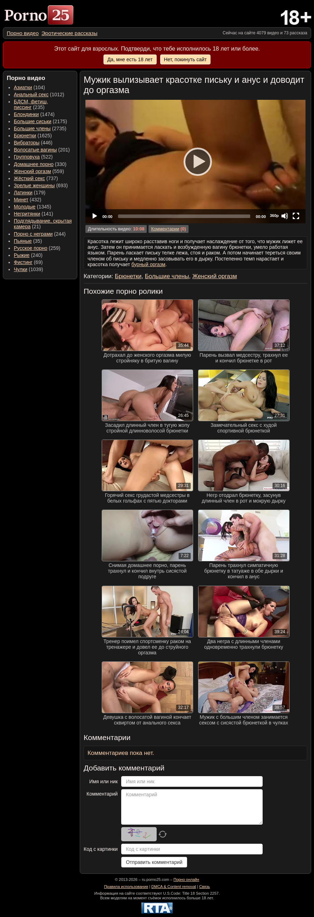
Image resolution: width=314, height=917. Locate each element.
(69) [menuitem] (28, 262)
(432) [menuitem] (27, 199)
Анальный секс (31, 94)
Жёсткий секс (29, 178)
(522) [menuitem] (33, 157)
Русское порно (30, 248)
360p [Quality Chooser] (274, 215)
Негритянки (27, 214)
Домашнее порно (34, 164)
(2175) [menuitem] (40, 121)
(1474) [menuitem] (34, 114)
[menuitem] (23, 33)
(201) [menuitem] (42, 150)
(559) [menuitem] (39, 171)
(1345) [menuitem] (32, 207)
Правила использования (126, 886)
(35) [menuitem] (28, 241)
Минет (21, 199)
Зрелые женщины (34, 185)
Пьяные (23, 241)
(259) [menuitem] (37, 248)
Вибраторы (26, 142)
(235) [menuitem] (31, 104)
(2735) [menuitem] (40, 128)
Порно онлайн (186, 879)
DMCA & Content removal (173, 886)
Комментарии (165, 229)
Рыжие (21, 255)
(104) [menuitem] (29, 87)
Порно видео (23, 33)
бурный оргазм (148, 264)
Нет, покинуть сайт (185, 59)
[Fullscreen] (296, 216)
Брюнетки (25, 135)
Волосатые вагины (35, 150)
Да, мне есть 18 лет (130, 59)
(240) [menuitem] (28, 255)
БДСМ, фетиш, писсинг (31, 104)
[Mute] (284, 216)
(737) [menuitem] (36, 178)
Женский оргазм (32, 171)
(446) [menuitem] (33, 142)
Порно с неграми (33, 234)
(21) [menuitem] (43, 223)
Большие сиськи (32, 121)
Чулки (20, 269)
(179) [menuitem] (29, 192)
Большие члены (32, 128)
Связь (204, 886)
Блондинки (26, 114)
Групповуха (27, 157)
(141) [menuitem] (33, 214)
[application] (195, 161)
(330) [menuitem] (40, 164)
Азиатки (23, 87)
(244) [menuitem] (40, 234)
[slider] (184, 216)
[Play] (195, 161)
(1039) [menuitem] (28, 269)
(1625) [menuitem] (33, 135)
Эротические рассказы (69, 33)
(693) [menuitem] (41, 185)
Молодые (24, 207)
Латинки (23, 192)
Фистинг (23, 262)
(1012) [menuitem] (39, 94)
